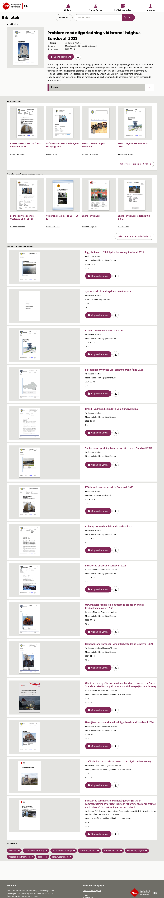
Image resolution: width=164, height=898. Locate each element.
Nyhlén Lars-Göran (90, 154)
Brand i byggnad (91, 215)
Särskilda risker (111, 850)
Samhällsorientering (34, 850)
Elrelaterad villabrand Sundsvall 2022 (105, 565)
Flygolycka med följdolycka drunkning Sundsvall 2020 (114, 252)
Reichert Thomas (17, 226)
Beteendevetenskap (62, 850)
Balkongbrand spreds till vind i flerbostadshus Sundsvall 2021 (119, 643)
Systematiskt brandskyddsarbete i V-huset (108, 291)
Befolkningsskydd (135, 850)
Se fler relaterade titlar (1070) (134, 164)
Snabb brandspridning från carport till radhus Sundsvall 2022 (118, 448)
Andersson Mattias (18, 154)
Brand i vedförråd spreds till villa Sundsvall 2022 (111, 408)
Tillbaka (14, 24)
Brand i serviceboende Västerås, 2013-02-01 (22, 217)
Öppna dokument (62, 56)
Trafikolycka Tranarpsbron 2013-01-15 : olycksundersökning (118, 761)
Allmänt (12, 850)
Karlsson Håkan (53, 226)
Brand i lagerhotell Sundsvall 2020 (104, 330)
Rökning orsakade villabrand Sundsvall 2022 (109, 526)
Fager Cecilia (51, 154)
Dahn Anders (123, 226)
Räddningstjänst (88, 850)
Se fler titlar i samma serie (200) (132, 236)
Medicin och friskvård (19, 856)
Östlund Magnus (89, 226)
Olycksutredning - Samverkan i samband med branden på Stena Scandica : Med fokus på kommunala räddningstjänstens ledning (120, 685)
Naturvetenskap (60, 856)
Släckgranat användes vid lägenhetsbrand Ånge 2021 (114, 369)
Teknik (41, 856)
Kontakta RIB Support (92, 890)
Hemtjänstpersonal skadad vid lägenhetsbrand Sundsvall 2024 (119, 722)
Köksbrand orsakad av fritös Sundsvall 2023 (25, 145)
